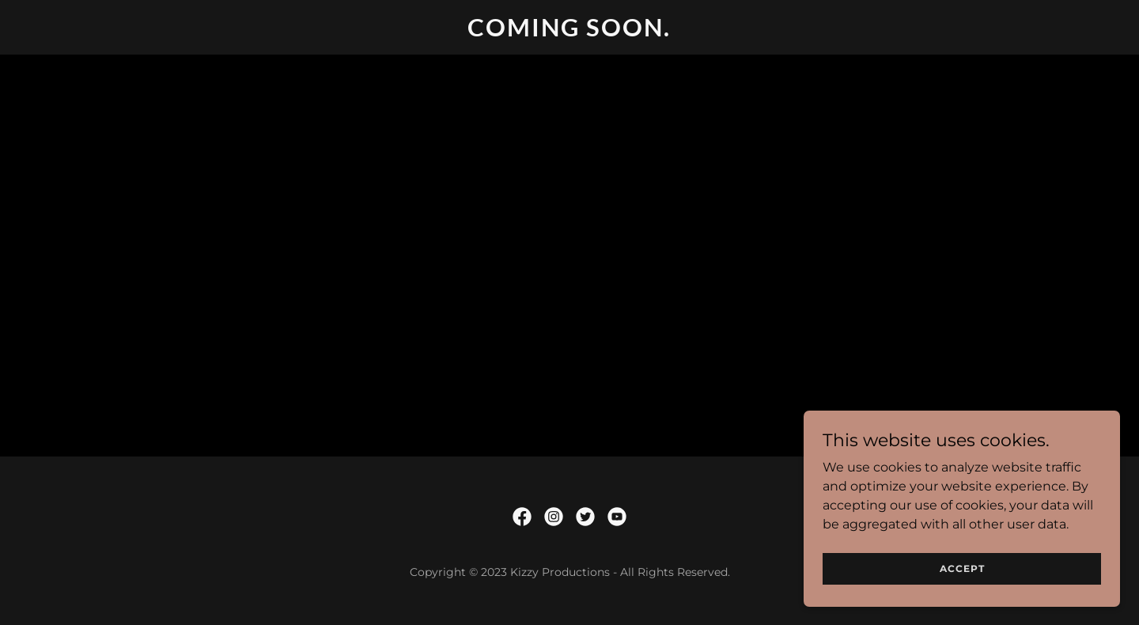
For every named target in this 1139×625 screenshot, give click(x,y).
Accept (962, 568)
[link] (570, 32)
